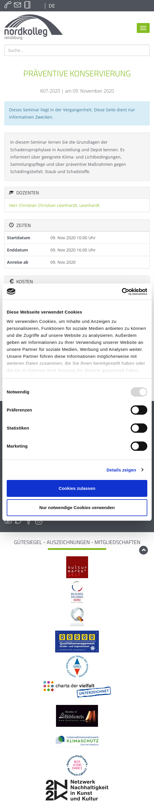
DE (51, 6)
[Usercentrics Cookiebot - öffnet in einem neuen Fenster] (121, 291)
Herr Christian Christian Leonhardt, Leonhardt (54, 205)
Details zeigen (121, 469)
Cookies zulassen (77, 488)
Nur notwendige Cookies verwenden (77, 507)
